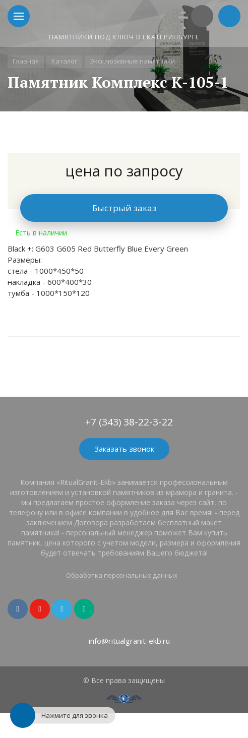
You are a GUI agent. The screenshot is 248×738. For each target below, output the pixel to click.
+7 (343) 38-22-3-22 (129, 421)
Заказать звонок (124, 449)
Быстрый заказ (124, 208)
